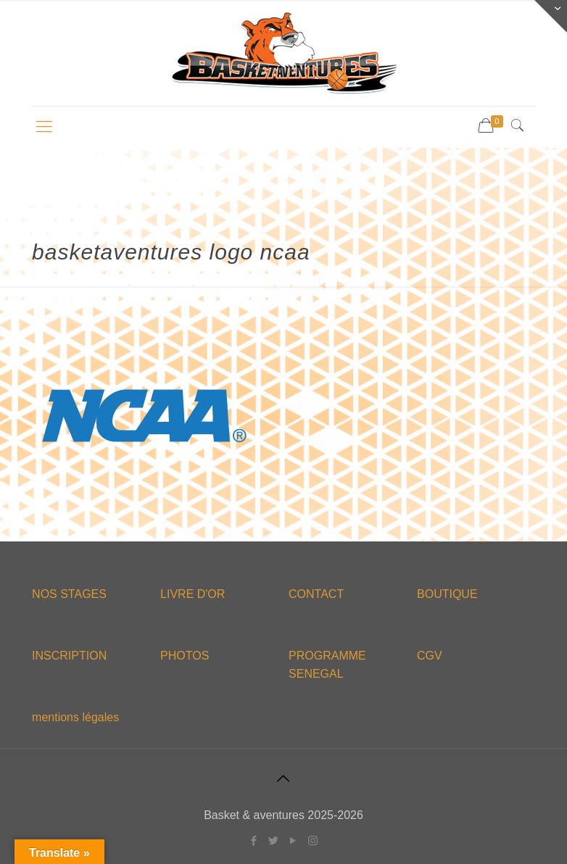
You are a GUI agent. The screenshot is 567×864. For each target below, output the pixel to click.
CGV (429, 655)
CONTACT (316, 594)
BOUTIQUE (447, 594)
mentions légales (75, 717)
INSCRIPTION (69, 655)
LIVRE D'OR (192, 594)
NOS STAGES (69, 594)
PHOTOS (184, 655)
